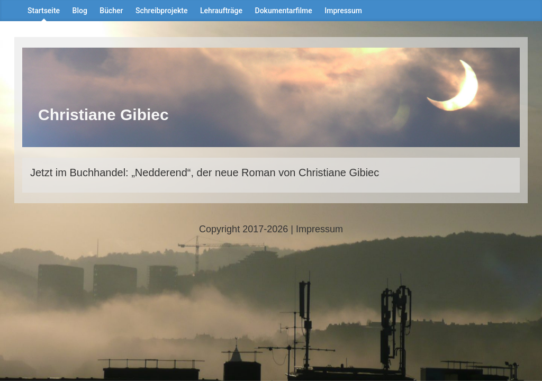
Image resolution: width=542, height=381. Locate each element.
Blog (80, 10)
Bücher (111, 10)
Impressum (343, 10)
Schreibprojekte (161, 10)
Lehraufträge (221, 10)
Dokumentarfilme (283, 10)
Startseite (44, 10)
